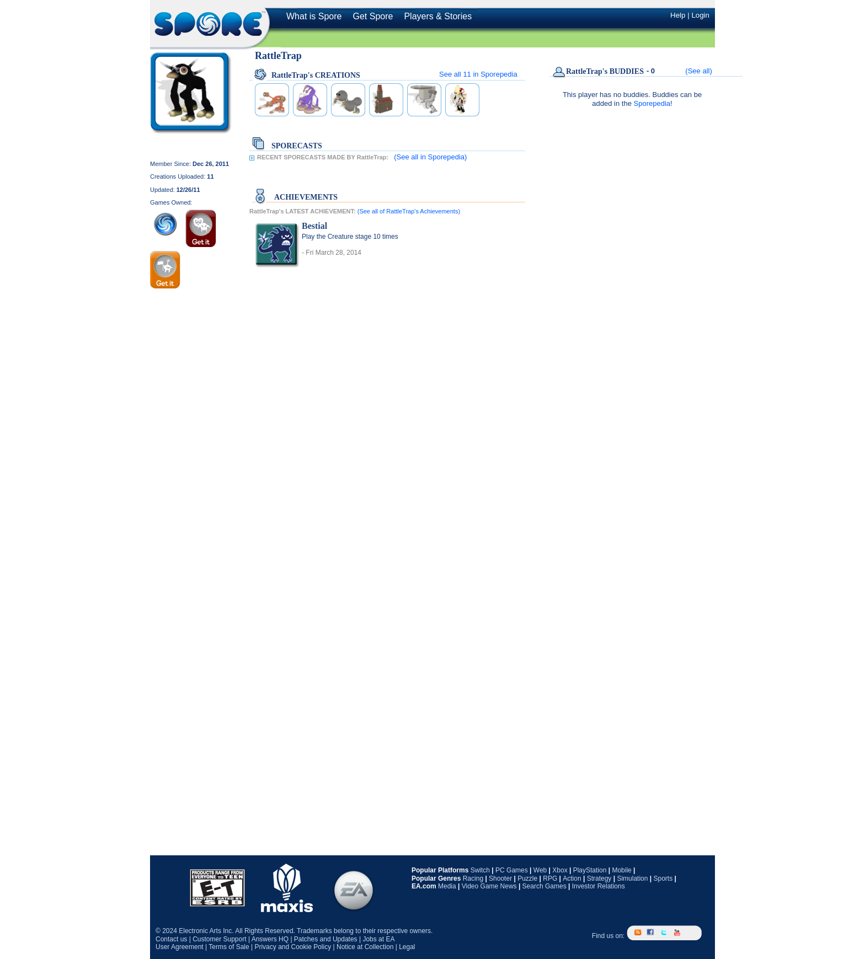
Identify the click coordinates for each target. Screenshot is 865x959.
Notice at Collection (365, 947)
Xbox (559, 870)
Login (700, 15)
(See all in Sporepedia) (430, 157)
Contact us (171, 939)
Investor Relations (598, 886)
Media (447, 886)
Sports (662, 878)
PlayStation (590, 870)
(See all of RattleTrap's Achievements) (408, 211)
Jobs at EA (378, 939)
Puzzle (527, 878)
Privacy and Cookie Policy (292, 947)
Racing (473, 878)
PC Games (511, 870)
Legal (407, 947)
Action (572, 878)
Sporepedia (652, 103)
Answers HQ (270, 939)
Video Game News (489, 886)
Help (677, 15)
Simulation (632, 878)
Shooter (500, 878)
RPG (550, 878)
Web (540, 870)
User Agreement (180, 947)
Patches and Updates (325, 939)
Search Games (544, 886)
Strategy (599, 878)
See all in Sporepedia (478, 74)
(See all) (698, 71)
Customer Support (219, 939)
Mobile (621, 870)
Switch (480, 870)
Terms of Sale (229, 947)
